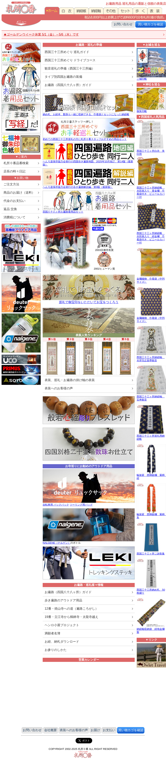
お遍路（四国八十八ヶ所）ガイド (68, 85)
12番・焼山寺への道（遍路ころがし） (71, 608)
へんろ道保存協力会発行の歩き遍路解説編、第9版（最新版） (78, 187)
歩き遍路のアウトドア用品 (63, 600)
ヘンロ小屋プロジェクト (62, 625)
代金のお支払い (14, 200)
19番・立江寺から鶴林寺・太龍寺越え (71, 616)
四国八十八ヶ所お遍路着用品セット (63, 211)
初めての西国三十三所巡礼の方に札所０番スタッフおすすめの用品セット (85, 139)
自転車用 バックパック (56, 504)
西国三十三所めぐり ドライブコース (70, 60)
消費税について (14, 217)
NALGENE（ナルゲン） (56, 542)
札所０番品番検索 (16, 163)
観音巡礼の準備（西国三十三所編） (70, 68)
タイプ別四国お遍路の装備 (63, 76)
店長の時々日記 (14, 171)
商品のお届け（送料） (19, 192)
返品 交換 (10, 209)
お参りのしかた (56, 649)
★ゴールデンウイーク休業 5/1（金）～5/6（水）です (41, 34)
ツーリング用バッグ (81, 504)
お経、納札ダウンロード (62, 641)
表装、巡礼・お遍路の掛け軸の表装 (70, 380)
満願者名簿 (52, 633)
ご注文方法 (11, 184)
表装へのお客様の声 (59, 388)
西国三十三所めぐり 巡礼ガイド (67, 52)
